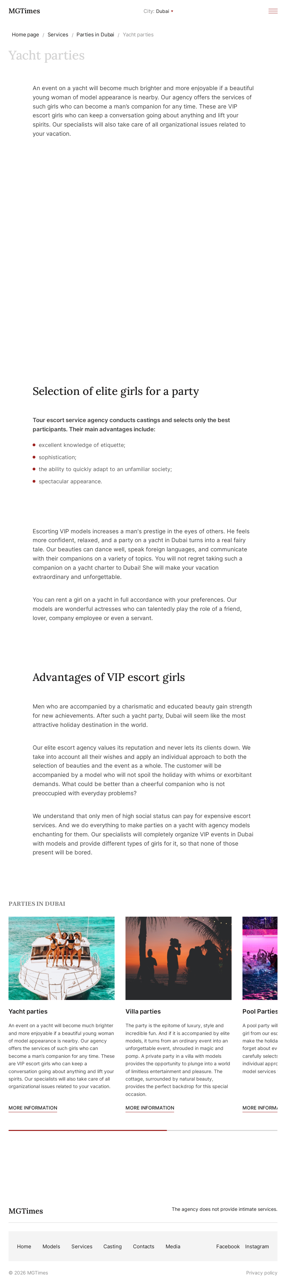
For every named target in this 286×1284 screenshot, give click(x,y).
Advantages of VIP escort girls (109, 677)
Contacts (143, 1246)
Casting (112, 1246)
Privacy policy (261, 1272)
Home (24, 1246)
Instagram (257, 1246)
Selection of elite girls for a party (116, 391)
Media (173, 1246)
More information (33, 1108)
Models (51, 1246)
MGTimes (24, 10)
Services (81, 1246)
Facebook (228, 1246)
